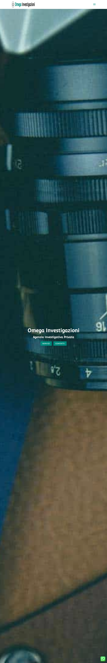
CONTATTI (60, 343)
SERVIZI (46, 343)
